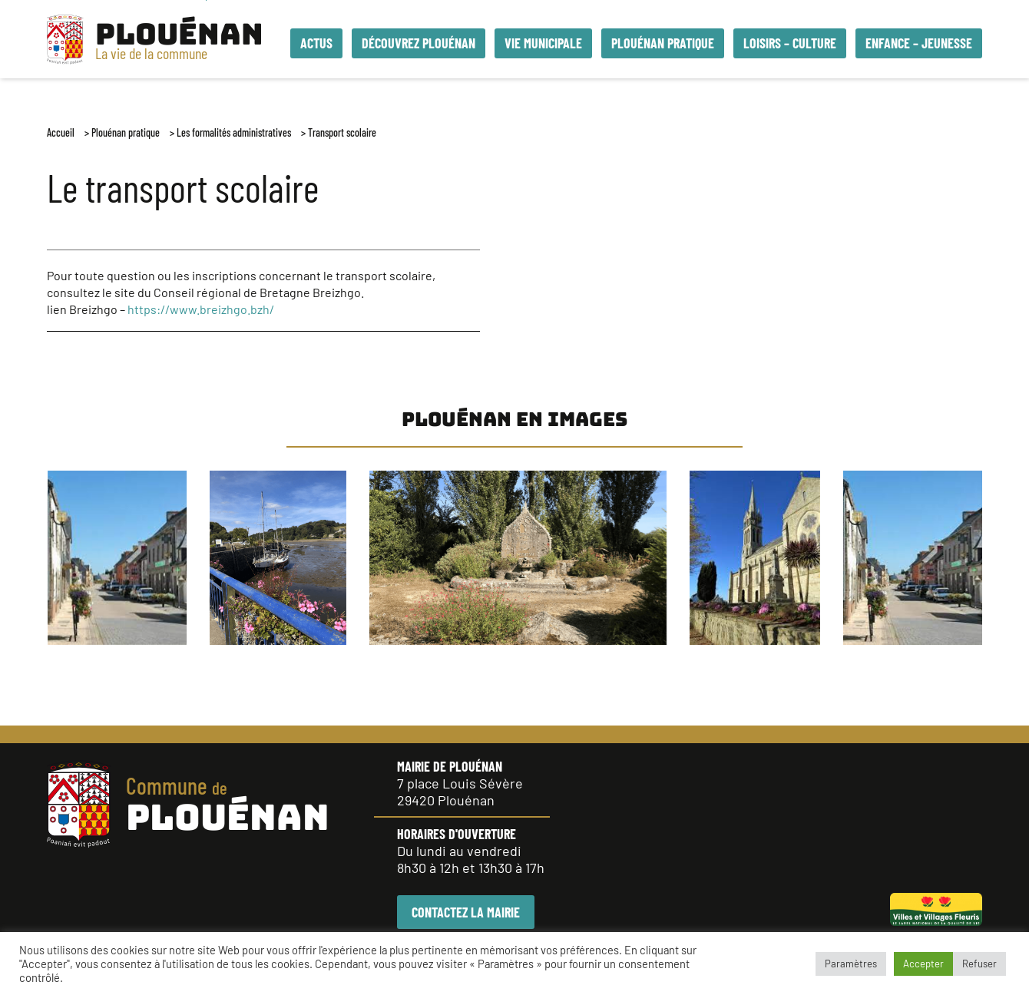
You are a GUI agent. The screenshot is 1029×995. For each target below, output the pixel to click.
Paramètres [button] (851, 963)
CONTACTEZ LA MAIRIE (466, 912)
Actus (316, 43)
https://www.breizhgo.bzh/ (200, 309)
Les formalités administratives (234, 132)
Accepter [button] (923, 963)
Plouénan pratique (125, 132)
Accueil (60, 132)
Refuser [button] (979, 963)
